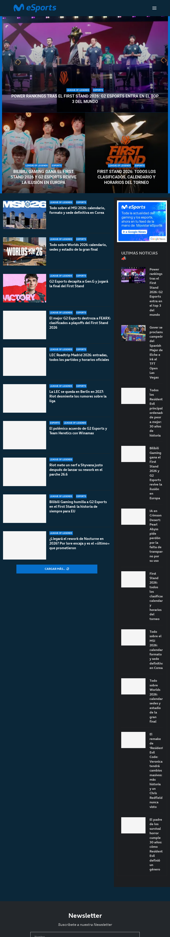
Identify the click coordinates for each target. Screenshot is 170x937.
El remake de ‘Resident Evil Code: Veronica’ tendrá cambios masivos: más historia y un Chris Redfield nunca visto (156, 770)
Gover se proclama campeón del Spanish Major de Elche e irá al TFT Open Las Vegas (156, 352)
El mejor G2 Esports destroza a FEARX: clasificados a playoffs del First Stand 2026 (80, 323)
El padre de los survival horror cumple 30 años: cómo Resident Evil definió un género (156, 844)
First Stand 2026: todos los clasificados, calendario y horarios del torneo (126, 177)
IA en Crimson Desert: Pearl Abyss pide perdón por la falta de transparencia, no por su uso (156, 536)
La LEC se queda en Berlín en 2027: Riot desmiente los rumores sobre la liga (77, 396)
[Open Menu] (154, 8)
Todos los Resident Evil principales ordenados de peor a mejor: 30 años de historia (156, 413)
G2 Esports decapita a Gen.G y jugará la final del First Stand (78, 283)
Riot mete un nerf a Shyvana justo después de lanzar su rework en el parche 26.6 (76, 470)
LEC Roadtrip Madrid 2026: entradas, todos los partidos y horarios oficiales (79, 357)
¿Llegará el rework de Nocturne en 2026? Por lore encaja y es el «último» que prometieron (79, 543)
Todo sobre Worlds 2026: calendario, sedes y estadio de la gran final (78, 247)
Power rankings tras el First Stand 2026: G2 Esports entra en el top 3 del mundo (85, 99)
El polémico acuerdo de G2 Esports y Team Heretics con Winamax (78, 431)
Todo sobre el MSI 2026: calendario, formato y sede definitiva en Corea (77, 210)
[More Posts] (56, 569)
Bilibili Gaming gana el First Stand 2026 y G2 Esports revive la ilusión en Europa (43, 177)
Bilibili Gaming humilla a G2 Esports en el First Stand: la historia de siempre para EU (78, 507)
